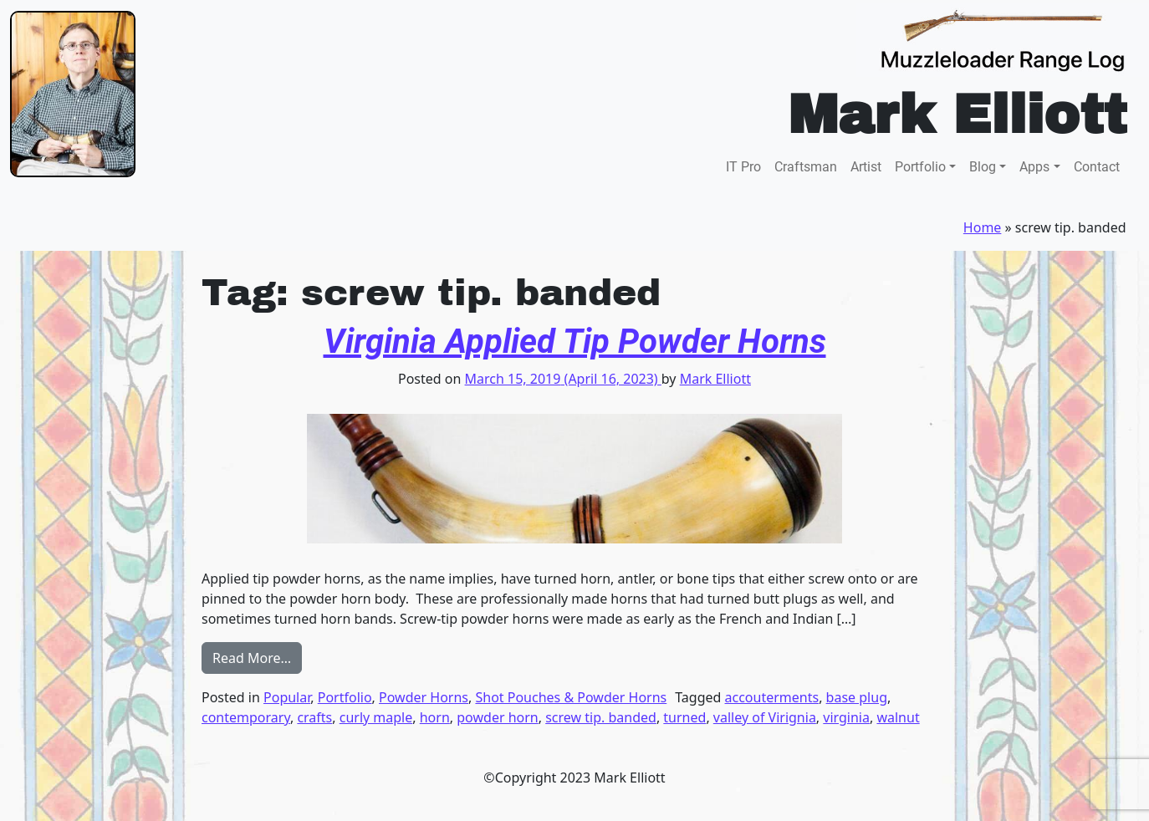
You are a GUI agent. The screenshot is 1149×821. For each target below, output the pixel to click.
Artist (865, 167)
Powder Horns (423, 697)
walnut (897, 717)
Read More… (257, 657)
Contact (1097, 167)
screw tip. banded (600, 717)
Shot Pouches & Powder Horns (570, 697)
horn (435, 717)
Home (982, 227)
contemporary (246, 717)
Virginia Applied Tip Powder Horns (575, 341)
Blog (982, 167)
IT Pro (743, 167)
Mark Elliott (715, 379)
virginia (846, 717)
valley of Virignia (764, 717)
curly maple (376, 717)
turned (684, 717)
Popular (286, 697)
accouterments (772, 697)
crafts (314, 717)
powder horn (497, 717)
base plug (856, 697)
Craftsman (805, 167)
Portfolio (920, 167)
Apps (1034, 167)
